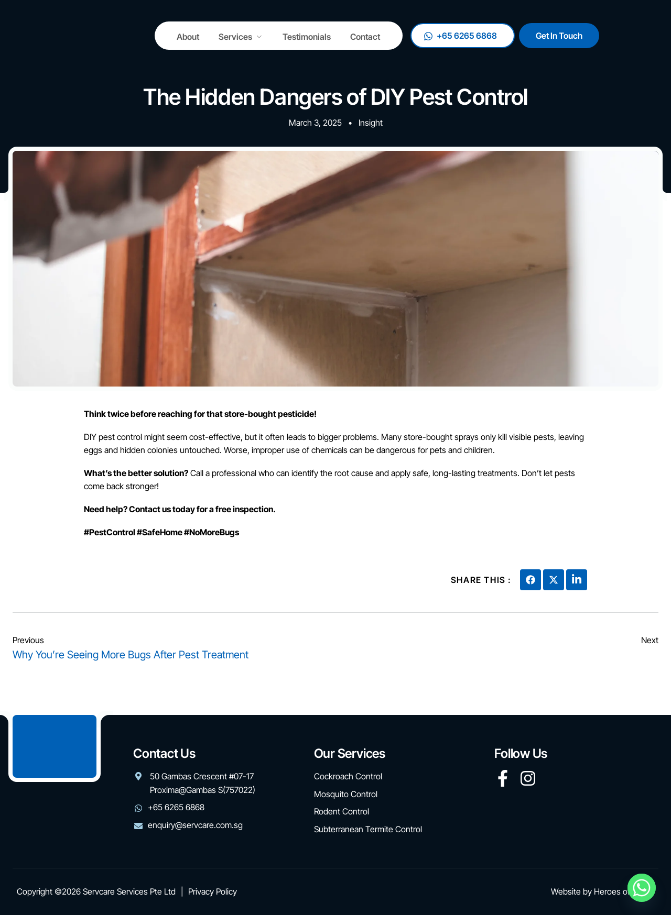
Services (244, 37)
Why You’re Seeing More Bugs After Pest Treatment (130, 654)
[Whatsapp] (641, 888)
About (189, 37)
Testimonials (311, 37)
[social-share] (530, 579)
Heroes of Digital (624, 891)
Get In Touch (618, 37)
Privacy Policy (212, 891)
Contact (371, 37)
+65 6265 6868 (519, 37)
